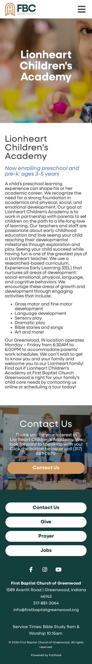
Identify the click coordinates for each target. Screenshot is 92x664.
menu (82, 9)
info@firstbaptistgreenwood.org (46, 610)
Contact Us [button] (46, 507)
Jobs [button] (46, 550)
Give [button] (46, 522)
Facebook (32, 569)
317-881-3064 (46, 603)
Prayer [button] (46, 536)
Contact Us (46, 468)
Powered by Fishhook (46, 655)
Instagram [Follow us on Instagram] (46, 569)
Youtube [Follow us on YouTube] (60, 569)
